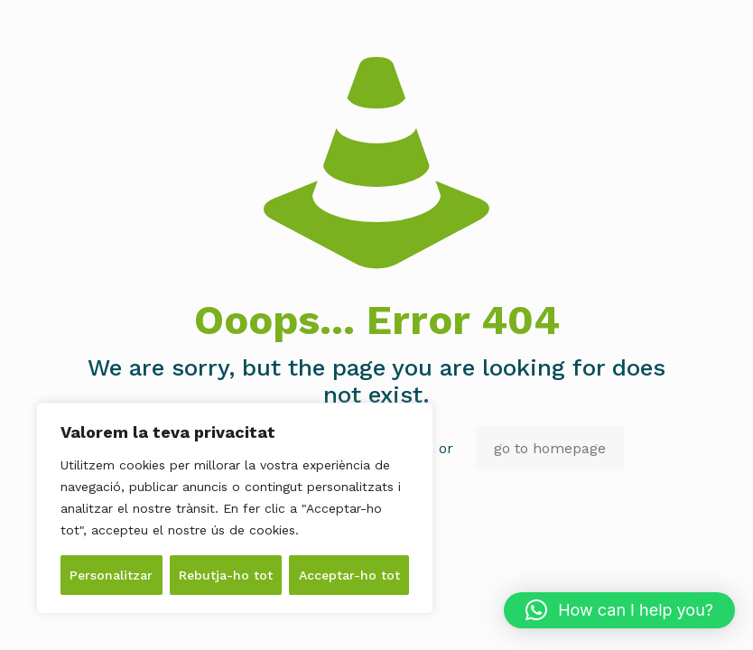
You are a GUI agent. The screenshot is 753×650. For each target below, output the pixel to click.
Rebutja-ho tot (226, 575)
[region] (234, 508)
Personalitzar (111, 575)
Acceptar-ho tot (349, 575)
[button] (619, 610)
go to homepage (550, 448)
